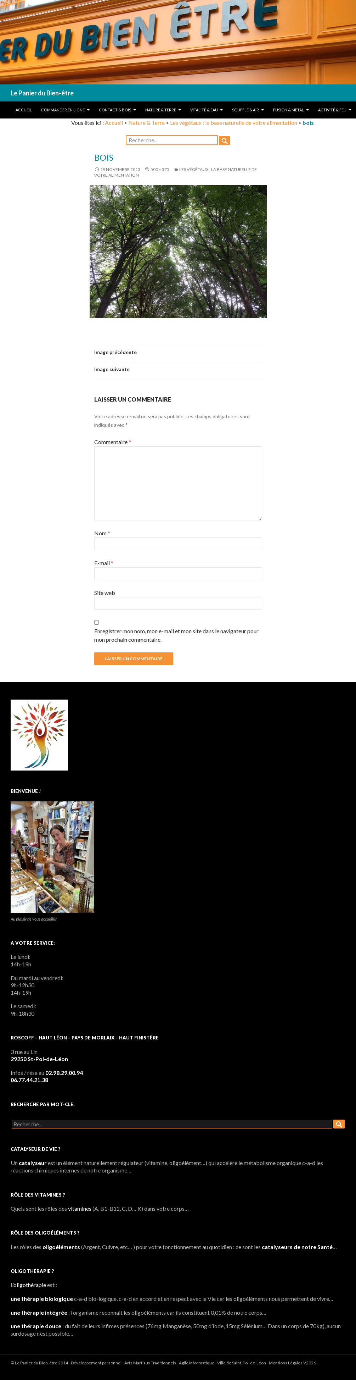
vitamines (79, 1208)
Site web (104, 592)
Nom (102, 533)
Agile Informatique (196, 1362)
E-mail (103, 562)
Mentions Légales (286, 1362)
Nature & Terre (160, 109)
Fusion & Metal (288, 109)
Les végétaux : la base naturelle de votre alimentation (233, 122)
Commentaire (112, 441)
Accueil (24, 109)
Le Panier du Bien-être (42, 93)
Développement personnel (96, 1362)
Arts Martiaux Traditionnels (150, 1362)
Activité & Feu (332, 109)
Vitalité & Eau (204, 109)
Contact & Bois (115, 109)
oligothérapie (29, 1284)
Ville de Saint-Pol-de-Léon (241, 1362)
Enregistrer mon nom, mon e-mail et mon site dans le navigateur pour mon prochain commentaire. (176, 635)
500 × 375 (160, 169)
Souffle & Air (245, 109)
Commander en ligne (63, 109)
